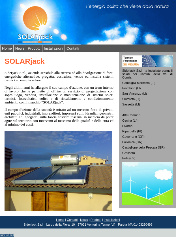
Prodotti (34, 48)
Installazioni (53, 48)
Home (7, 48)
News (20, 48)
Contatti (72, 48)
